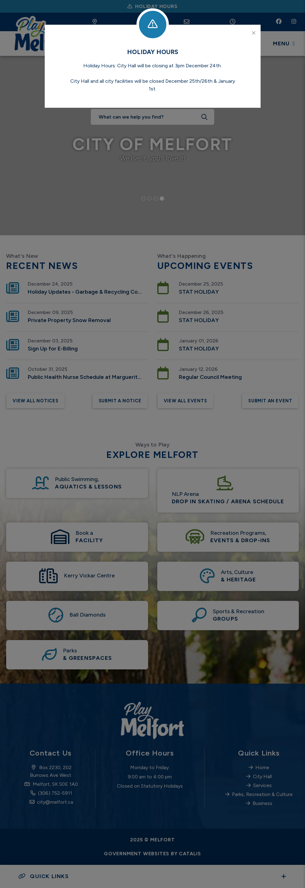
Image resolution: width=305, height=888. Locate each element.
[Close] (254, 33)
